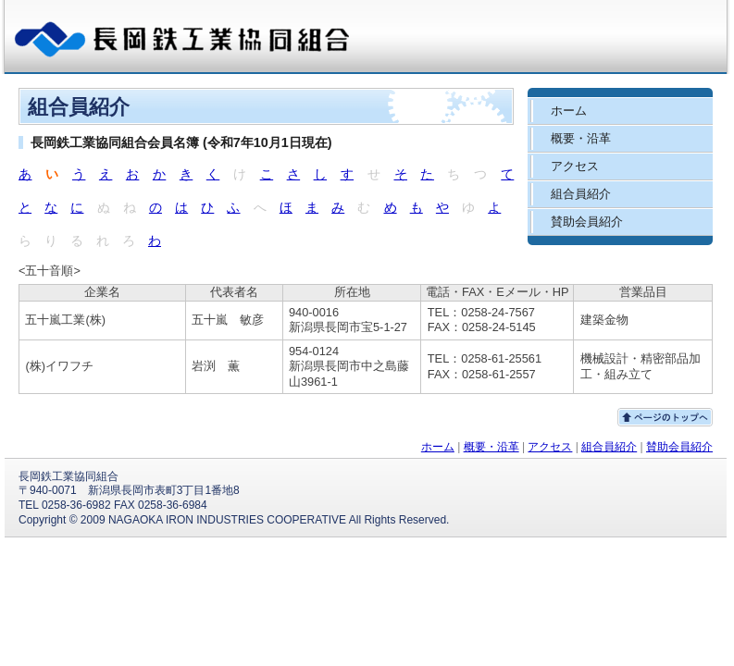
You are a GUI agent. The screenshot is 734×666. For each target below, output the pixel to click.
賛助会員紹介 (679, 446)
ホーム (437, 446)
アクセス (550, 446)
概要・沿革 (491, 446)
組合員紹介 (609, 446)
